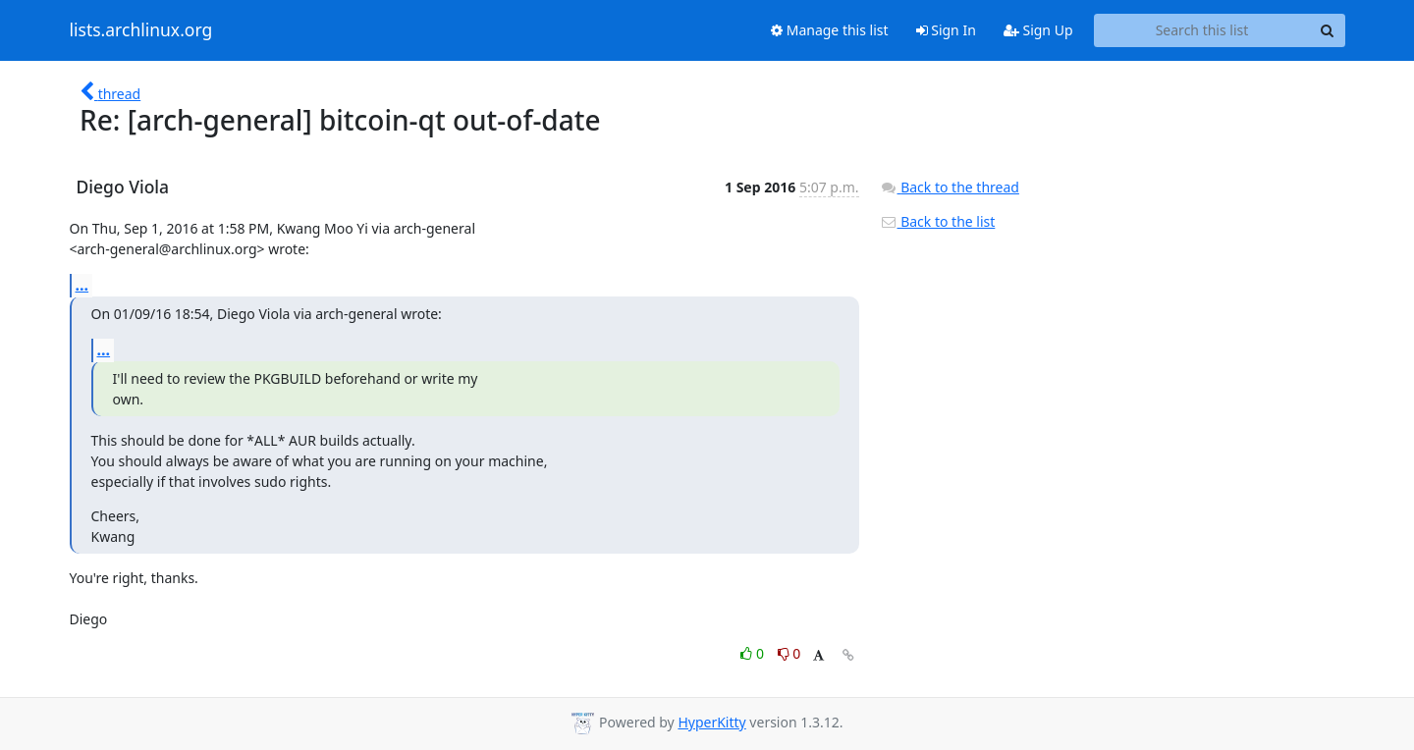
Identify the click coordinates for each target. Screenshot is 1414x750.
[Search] (1327, 30)
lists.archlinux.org (141, 30)
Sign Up (1038, 30)
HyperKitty (711, 722)
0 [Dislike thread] (789, 653)
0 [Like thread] (753, 653)
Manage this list (830, 30)
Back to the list (938, 221)
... (82, 284)
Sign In (946, 30)
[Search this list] (1202, 30)
